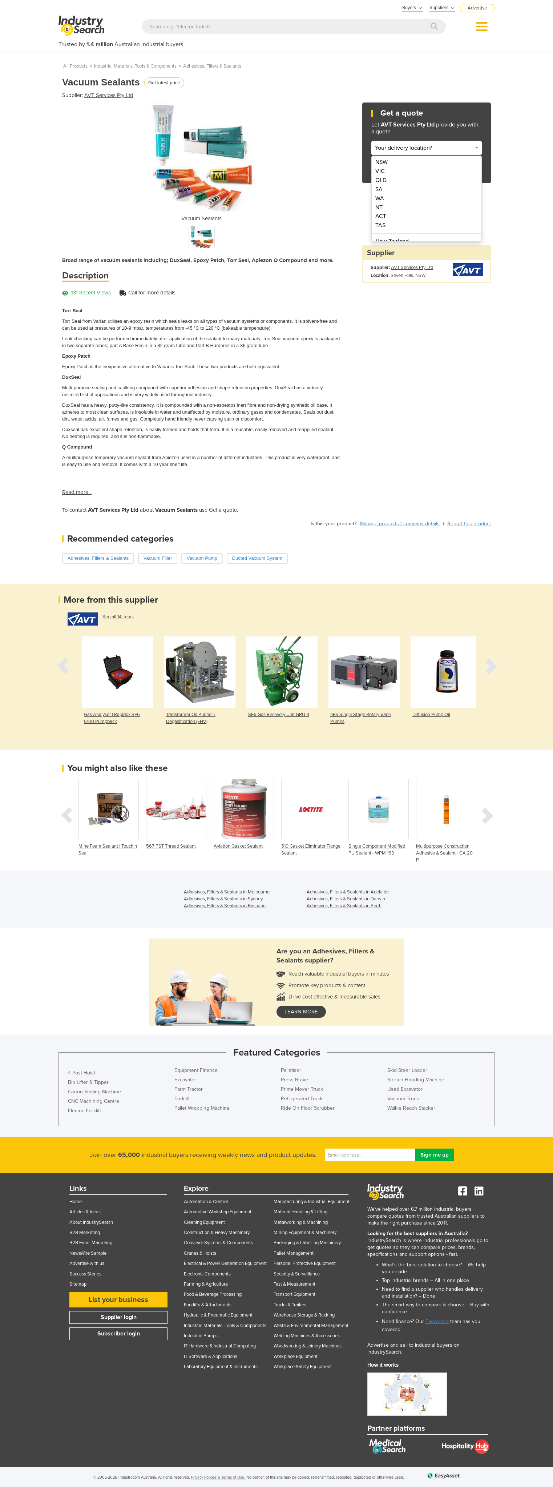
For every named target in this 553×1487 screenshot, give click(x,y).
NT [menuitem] (379, 207)
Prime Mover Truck (302, 1089)
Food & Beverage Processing (213, 1294)
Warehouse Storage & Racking (304, 1315)
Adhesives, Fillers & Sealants (212, 66)
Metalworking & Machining (301, 1222)
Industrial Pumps (201, 1336)
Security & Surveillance (297, 1274)
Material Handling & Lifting (300, 1212)
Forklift (182, 1099)
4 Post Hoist (81, 1073)
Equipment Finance (196, 1070)
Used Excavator (405, 1089)
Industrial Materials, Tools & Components (135, 66)
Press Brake (294, 1080)
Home (75, 1202)
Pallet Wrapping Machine (202, 1108)
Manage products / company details (400, 524)
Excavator (185, 1080)
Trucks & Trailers (290, 1305)
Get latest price (164, 82)
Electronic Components (207, 1274)
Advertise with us (86, 1263)
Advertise (477, 8)
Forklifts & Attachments (207, 1305)
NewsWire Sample (87, 1253)
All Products (75, 66)
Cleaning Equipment (204, 1222)
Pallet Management (294, 1253)
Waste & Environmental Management (311, 1326)
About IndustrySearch (91, 1222)
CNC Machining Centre (93, 1101)
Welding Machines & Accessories (307, 1336)
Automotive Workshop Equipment (217, 1212)
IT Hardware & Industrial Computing (220, 1346)
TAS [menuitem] (380, 225)
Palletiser (291, 1070)
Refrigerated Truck (302, 1099)
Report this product (469, 524)
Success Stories (85, 1274)
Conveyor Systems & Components (218, 1243)
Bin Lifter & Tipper (88, 1082)
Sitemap (77, 1284)
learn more (301, 1011)
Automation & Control (206, 1202)
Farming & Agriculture (206, 1284)
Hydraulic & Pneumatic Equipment (218, 1315)
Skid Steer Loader (407, 1070)
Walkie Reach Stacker (411, 1108)
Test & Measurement (294, 1284)
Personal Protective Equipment (305, 1263)
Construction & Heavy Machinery (217, 1232)
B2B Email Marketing (90, 1243)
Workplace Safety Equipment (303, 1367)
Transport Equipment (294, 1294)
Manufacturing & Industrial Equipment (312, 1202)
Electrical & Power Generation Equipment (225, 1263)
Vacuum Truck (403, 1099)
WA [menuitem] (379, 198)
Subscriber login (118, 1333)
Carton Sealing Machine (94, 1092)
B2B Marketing (84, 1232)
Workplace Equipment (296, 1356)
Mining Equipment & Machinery (305, 1232)
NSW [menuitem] (381, 162)
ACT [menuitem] (380, 216)
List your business (118, 1299)
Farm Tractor (188, 1089)
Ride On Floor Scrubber (308, 1108)
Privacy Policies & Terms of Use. (218, 1477)
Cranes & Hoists (200, 1253)
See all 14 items (118, 617)
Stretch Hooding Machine (415, 1080)
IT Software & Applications (210, 1356)
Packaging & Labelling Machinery (307, 1243)
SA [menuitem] (379, 189)
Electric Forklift (84, 1111)
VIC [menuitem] (380, 171)
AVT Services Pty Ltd (108, 95)
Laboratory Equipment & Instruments (221, 1367)
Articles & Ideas (85, 1212)
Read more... (77, 492)
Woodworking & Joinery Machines (308, 1346)
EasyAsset (437, 1321)
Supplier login (119, 1317)
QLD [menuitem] (381, 180)
